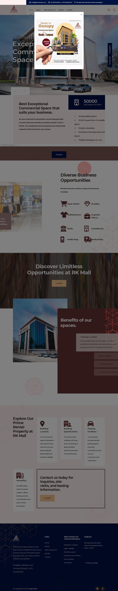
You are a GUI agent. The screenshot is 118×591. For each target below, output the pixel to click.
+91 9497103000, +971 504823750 (60, 2)
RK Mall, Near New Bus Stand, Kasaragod (88, 2)
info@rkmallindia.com (37, 2)
